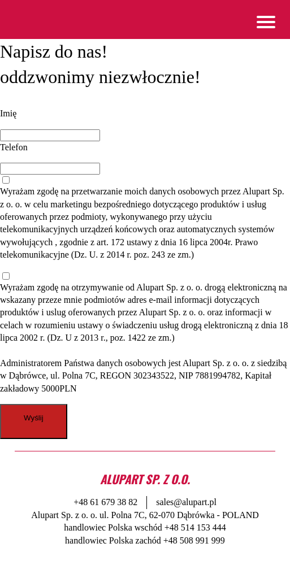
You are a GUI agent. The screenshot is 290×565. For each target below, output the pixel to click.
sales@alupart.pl (186, 502)
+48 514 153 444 (195, 527)
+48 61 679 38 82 (105, 502)
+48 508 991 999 (194, 540)
